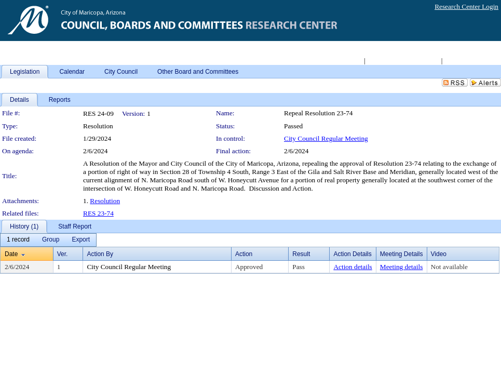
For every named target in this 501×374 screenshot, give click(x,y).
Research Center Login (466, 6)
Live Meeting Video (471, 60)
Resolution (105, 201)
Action (243, 254)
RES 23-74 (98, 213)
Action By (100, 254)
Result (301, 254)
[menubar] (48, 240)
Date (11, 254)
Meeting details (401, 267)
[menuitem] (18, 240)
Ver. (62, 254)
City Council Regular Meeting (326, 138)
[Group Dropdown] (50, 240)
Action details (352, 267)
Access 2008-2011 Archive (403, 60)
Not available (449, 267)
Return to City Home (333, 60)
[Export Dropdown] (80, 240)
